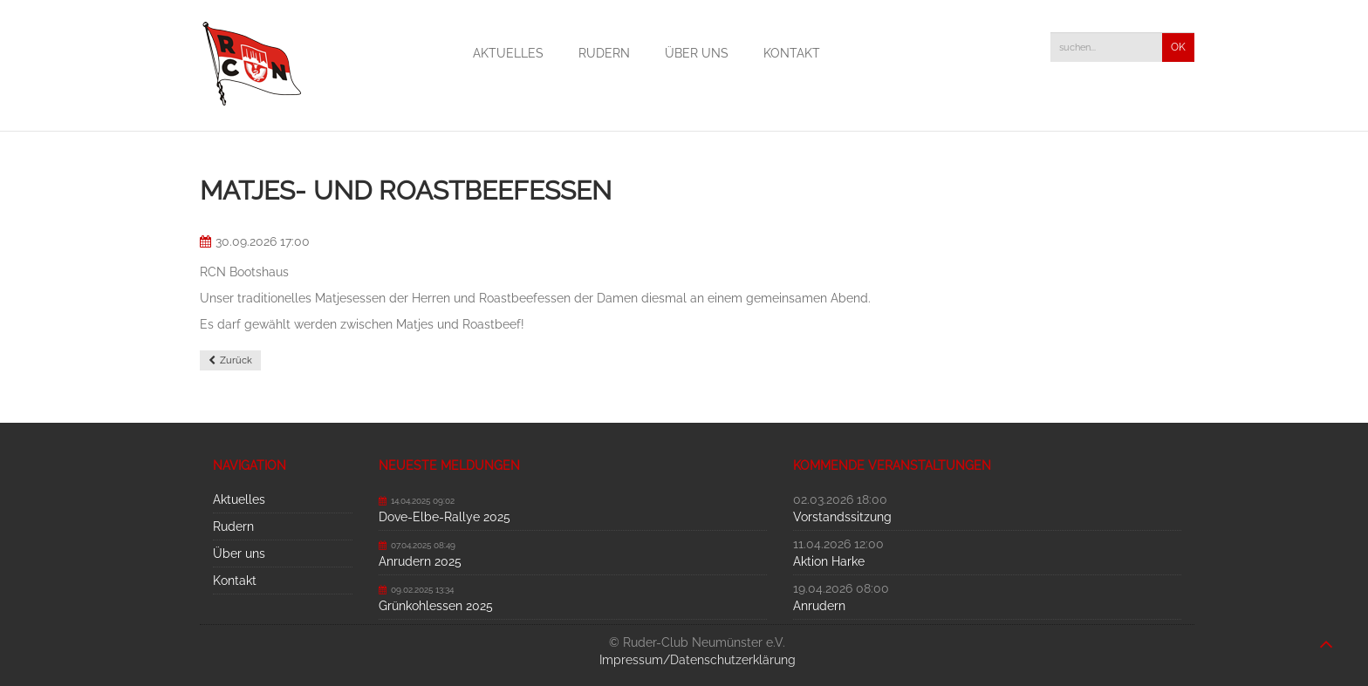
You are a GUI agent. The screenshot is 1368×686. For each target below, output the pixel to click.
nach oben (1326, 635)
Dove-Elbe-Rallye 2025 (444, 517)
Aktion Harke (829, 561)
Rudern (604, 53)
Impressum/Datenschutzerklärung (697, 660)
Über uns (696, 53)
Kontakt (791, 53)
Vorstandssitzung (842, 517)
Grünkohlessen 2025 (436, 606)
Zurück (236, 360)
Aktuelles (508, 53)
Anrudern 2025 (420, 561)
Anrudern (819, 606)
